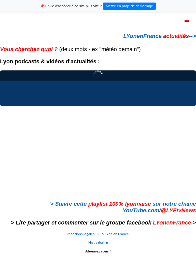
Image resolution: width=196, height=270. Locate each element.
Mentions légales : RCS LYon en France (98, 234)
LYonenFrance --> (159, 36)
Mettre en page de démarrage (129, 6)
